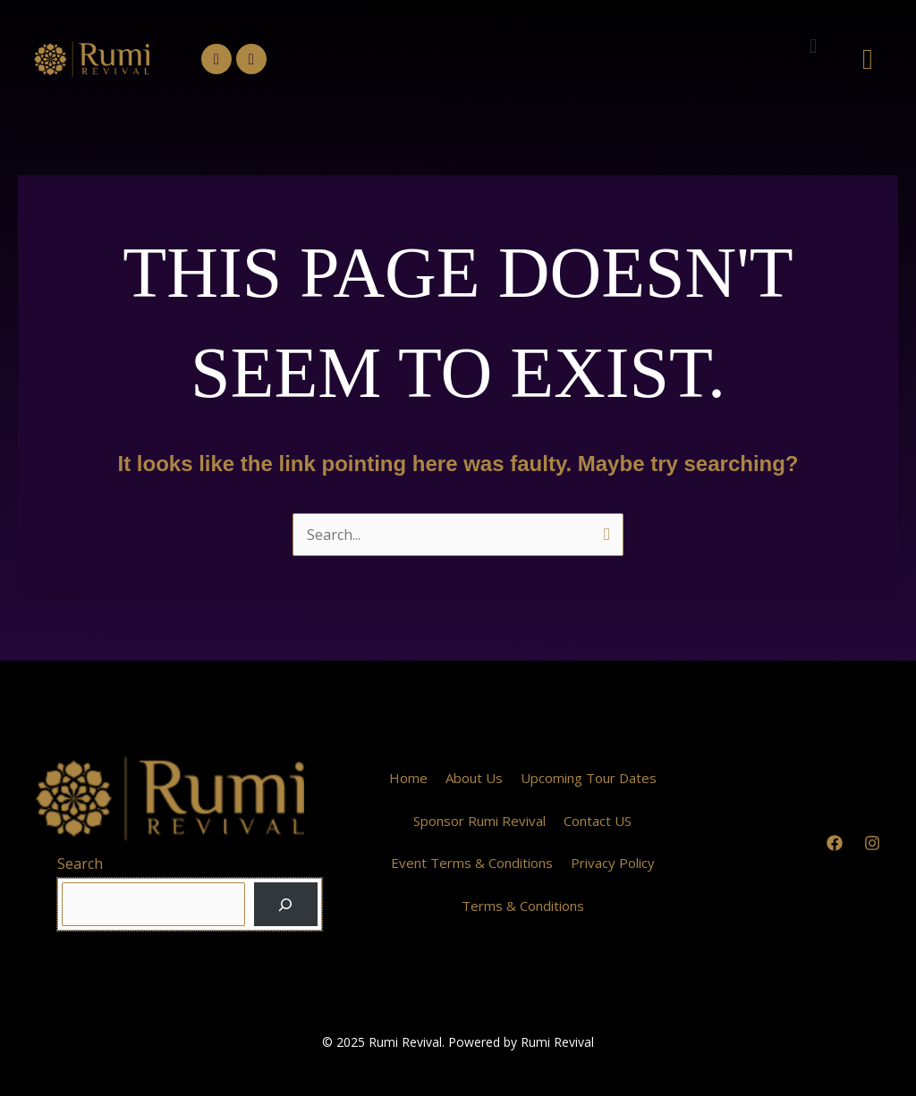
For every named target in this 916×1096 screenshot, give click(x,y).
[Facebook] (835, 843)
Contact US (598, 821)
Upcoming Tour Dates (589, 778)
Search (80, 863)
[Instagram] (872, 843)
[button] (813, 46)
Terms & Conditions (523, 906)
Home (408, 778)
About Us (474, 778)
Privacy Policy (613, 863)
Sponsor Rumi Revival (479, 821)
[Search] (286, 904)
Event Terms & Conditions (472, 863)
